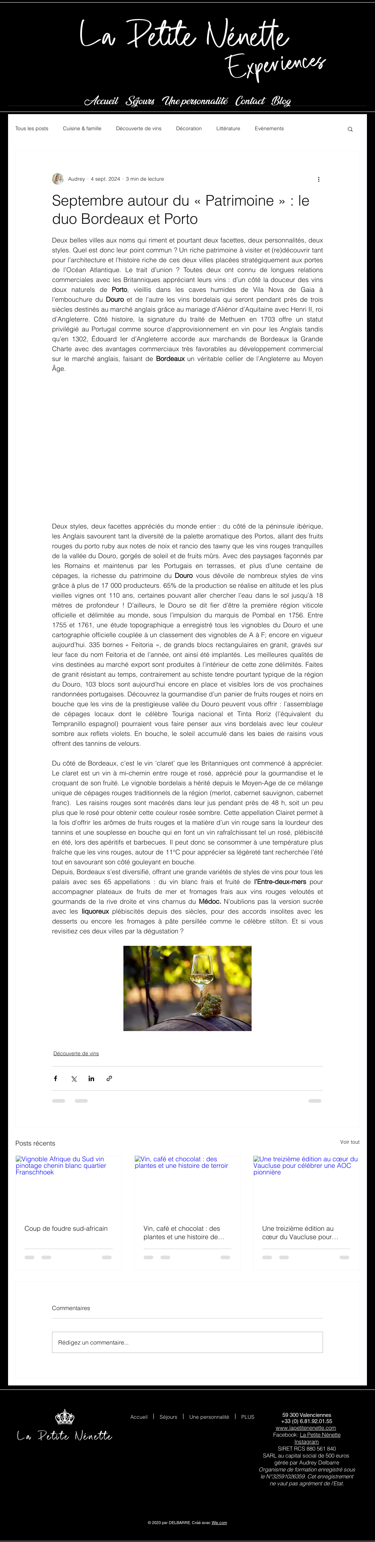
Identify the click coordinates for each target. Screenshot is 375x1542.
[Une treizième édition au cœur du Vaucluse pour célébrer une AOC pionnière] (306, 1185)
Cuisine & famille (82, 128)
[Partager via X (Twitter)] (73, 1078)
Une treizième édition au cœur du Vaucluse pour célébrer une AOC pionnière (303, 1232)
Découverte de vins (138, 128)
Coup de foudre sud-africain (66, 1228)
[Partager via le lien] (109, 1078)
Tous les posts (31, 128)
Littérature (228, 128)
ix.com (221, 1522)
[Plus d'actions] (318, 178)
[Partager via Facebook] (55, 1078)
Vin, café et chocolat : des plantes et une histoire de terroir (182, 1232)
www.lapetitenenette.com (306, 1427)
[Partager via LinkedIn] (91, 1078)
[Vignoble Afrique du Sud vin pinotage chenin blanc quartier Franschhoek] (69, 1185)
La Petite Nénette (320, 1434)
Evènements (269, 128)
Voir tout (350, 1142)
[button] (350, 129)
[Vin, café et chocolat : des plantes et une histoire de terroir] (188, 1185)
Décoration (189, 128)
